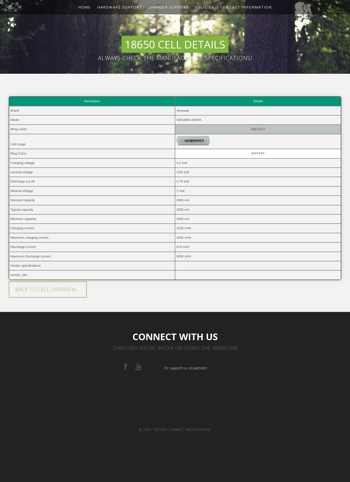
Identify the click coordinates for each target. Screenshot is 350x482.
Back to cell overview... (47, 289)
